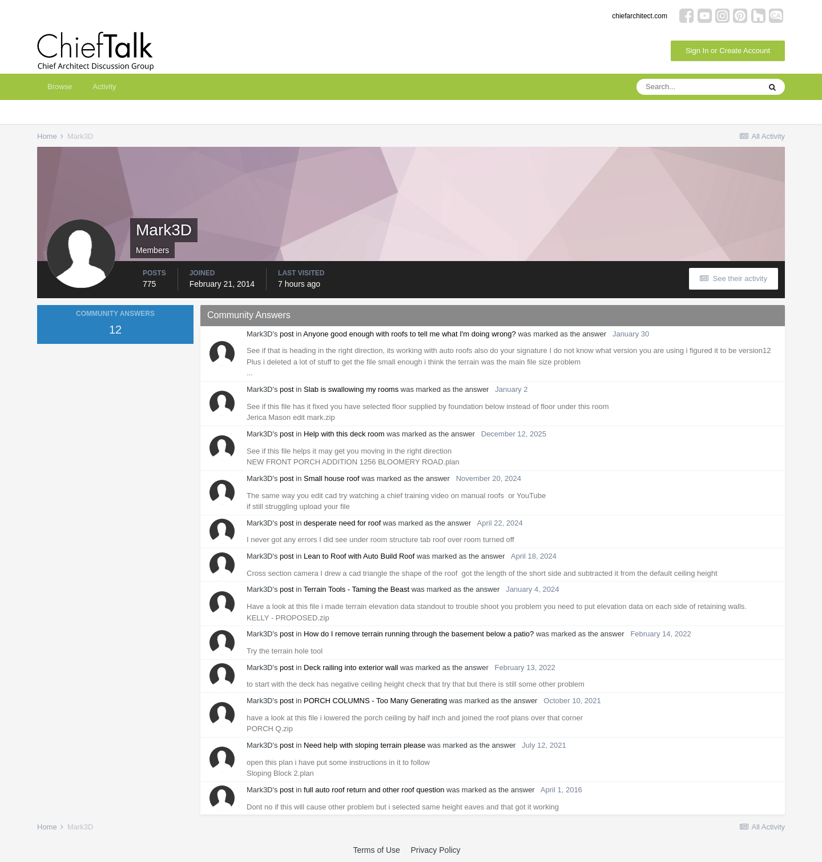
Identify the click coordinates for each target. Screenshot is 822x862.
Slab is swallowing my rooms (351, 389)
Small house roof (332, 478)
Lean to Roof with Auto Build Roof (359, 556)
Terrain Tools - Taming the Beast (356, 589)
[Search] (698, 87)
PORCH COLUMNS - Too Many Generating (375, 700)
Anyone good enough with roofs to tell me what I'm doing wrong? (409, 334)
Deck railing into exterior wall (351, 667)
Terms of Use (376, 850)
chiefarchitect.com (639, 16)
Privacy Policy (435, 850)
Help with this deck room (344, 434)
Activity (104, 86)
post (287, 334)
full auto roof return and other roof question (374, 789)
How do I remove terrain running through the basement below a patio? (419, 634)
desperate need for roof (342, 523)
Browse (59, 86)
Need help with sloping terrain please (364, 745)
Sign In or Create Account (728, 50)
